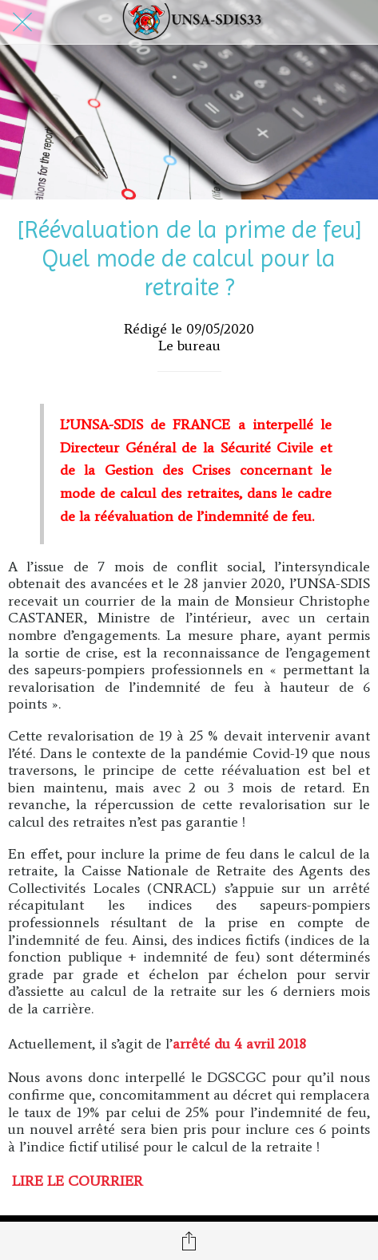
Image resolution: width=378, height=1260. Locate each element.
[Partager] (189, 1241)
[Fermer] (22, 22)
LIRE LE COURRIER (77, 1181)
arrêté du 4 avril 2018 (239, 1044)
